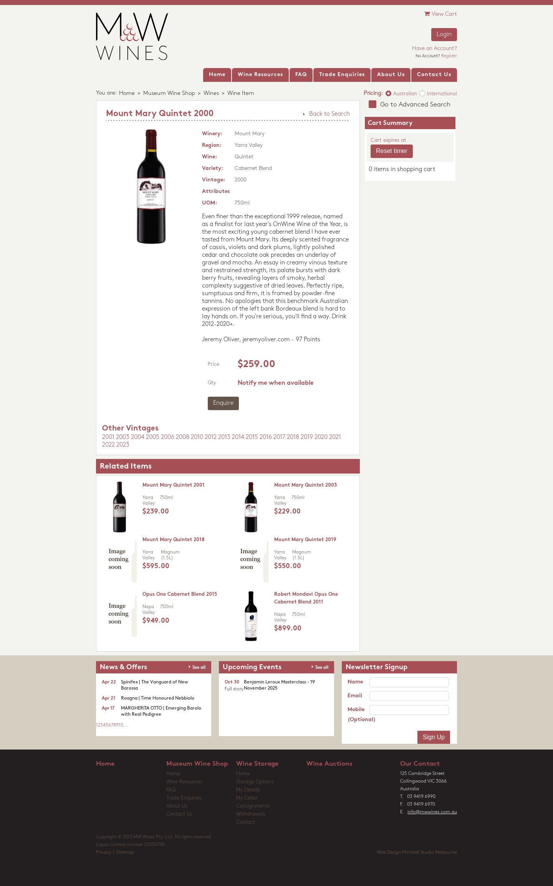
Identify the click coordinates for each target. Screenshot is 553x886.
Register (449, 56)
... (125, 725)
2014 (238, 437)
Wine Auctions (329, 764)
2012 (211, 437)
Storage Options (255, 782)
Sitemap (125, 852)
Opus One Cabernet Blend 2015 (179, 594)
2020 (321, 437)
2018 (293, 437)
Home (127, 93)
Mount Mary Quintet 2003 (305, 485)
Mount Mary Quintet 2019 (305, 539)
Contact (245, 822)
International (442, 93)
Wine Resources (184, 782)
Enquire (223, 403)
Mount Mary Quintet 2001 (173, 485)
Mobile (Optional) (358, 715)
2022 (108, 445)
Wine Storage (257, 764)
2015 (252, 437)
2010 (197, 437)
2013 (224, 437)
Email (355, 696)
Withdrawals (250, 814)
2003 (122, 437)
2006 (167, 437)
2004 (137, 437)
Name (355, 682)
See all (198, 667)
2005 (152, 437)
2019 (307, 437)
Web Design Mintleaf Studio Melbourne (417, 852)
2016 (266, 437)
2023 (122, 445)
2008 (182, 437)
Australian (405, 93)
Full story (234, 689)
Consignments (253, 806)
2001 (108, 437)
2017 (279, 437)
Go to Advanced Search (415, 104)
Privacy (103, 852)
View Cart (440, 14)
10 (121, 725)
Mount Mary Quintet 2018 (173, 539)
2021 (335, 437)
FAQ (171, 790)
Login (444, 35)
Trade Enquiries (184, 798)
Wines (211, 93)
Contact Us (179, 814)
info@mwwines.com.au (432, 812)
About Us (176, 806)
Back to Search (329, 114)
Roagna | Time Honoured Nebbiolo (157, 698)
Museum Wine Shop (169, 93)
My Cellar (247, 798)
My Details (248, 790)
